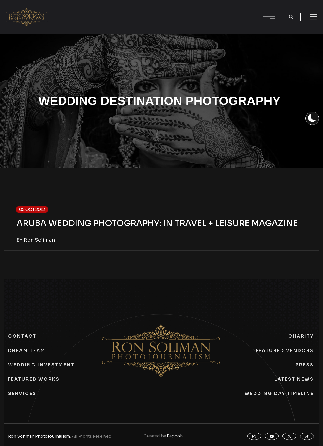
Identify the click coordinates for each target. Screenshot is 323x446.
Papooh (175, 435)
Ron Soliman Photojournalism (39, 436)
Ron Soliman (39, 240)
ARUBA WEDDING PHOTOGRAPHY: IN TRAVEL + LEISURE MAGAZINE (157, 223)
